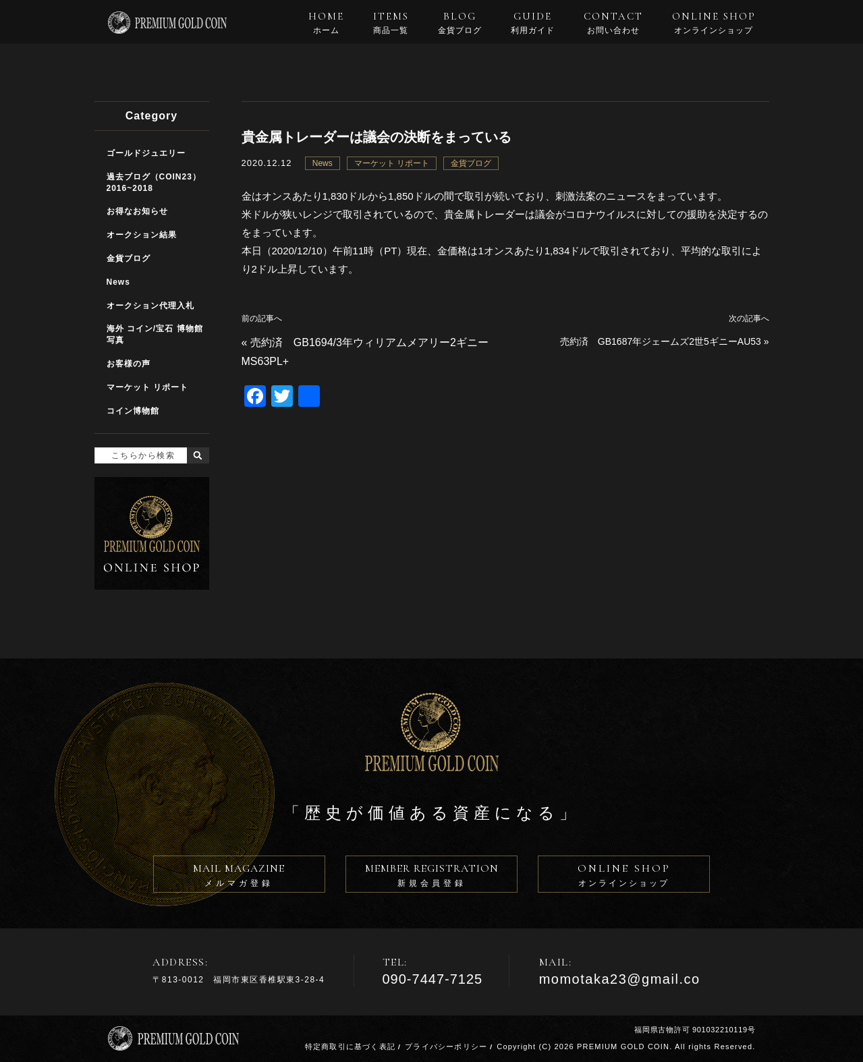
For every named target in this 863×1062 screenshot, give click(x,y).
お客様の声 (128, 363)
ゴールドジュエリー (146, 153)
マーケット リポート (391, 163)
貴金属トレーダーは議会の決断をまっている (376, 137)
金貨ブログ (471, 163)
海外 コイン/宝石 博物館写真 (155, 334)
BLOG (460, 22)
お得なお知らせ (137, 211)
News (322, 163)
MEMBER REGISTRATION (431, 877)
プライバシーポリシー (446, 1046)
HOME (326, 22)
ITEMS (391, 22)
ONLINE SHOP (714, 22)
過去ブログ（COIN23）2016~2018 (154, 182)
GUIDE (533, 22)
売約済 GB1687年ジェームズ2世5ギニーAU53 (660, 341)
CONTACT (613, 22)
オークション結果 (142, 235)
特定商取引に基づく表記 (350, 1046)
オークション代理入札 (150, 305)
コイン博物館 (133, 411)
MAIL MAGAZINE (239, 877)
